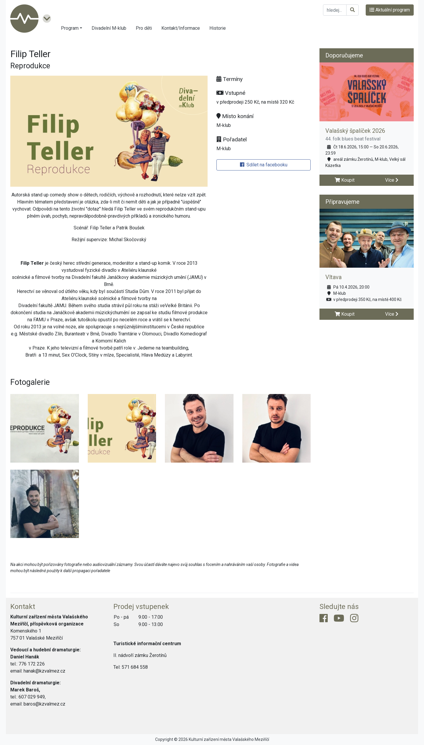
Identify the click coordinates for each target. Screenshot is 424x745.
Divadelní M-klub (109, 28)
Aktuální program (390, 10)
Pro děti (144, 28)
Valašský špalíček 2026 (355, 130)
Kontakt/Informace (180, 28)
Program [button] (70, 28)
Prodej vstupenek (141, 606)
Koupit (345, 180)
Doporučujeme (344, 55)
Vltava (333, 277)
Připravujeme (342, 201)
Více (391, 180)
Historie (217, 28)
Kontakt (22, 606)
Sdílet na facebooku (263, 165)
